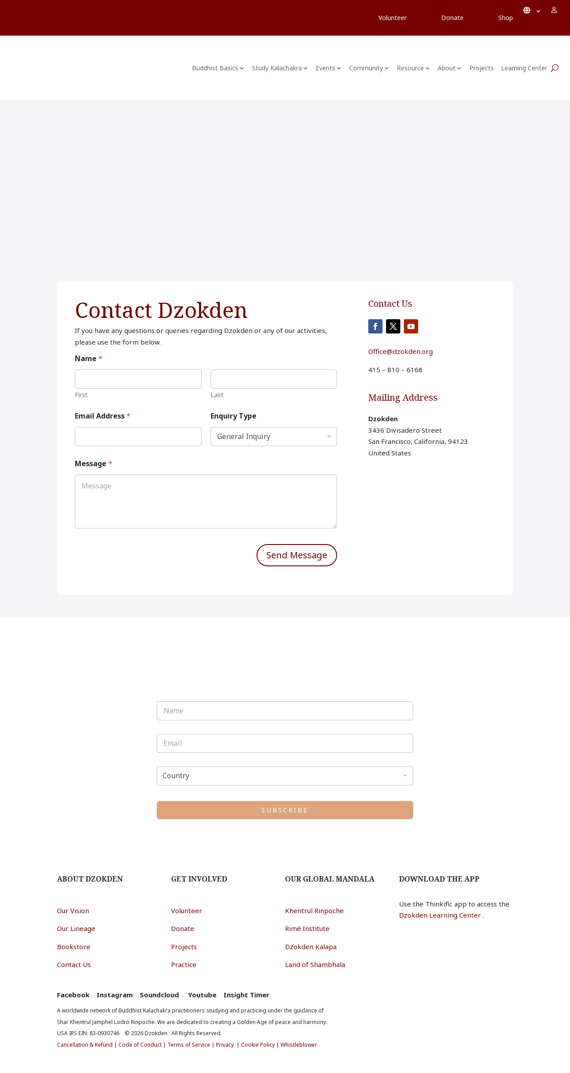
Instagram (115, 994)
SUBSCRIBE (285, 809)
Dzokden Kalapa (311, 946)
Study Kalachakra (277, 68)
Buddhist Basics (215, 68)
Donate (182, 928)
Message (93, 463)
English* (532, 10)
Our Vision (73, 910)
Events (325, 68)
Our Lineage (76, 928)
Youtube (202, 994)
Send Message (296, 555)
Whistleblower (299, 1045)
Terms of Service (188, 1045)
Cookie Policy (258, 1045)
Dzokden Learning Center (441, 914)
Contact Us (74, 964)
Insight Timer (246, 994)
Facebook (73, 994)
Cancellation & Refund (85, 1045)
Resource (410, 68)
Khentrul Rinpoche (314, 910)
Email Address (102, 416)
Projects (481, 68)
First (81, 394)
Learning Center (524, 68)
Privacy (225, 1045)
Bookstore (73, 946)
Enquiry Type (233, 416)
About (447, 68)
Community (366, 68)
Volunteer (186, 910)
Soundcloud (159, 994)
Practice (183, 964)
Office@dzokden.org (400, 351)
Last (217, 394)
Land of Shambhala (315, 964)
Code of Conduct (140, 1045)
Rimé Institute (307, 928)
